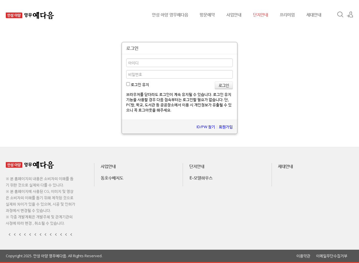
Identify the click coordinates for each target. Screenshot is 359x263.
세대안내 (313, 14)
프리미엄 (287, 14)
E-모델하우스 (201, 178)
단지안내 (260, 14)
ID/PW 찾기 (206, 126)
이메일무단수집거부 (331, 256)
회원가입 (226, 126)
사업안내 (233, 14)
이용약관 (303, 256)
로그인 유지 (137, 84)
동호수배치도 (112, 178)
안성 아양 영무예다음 (170, 14)
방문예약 (207, 14)
